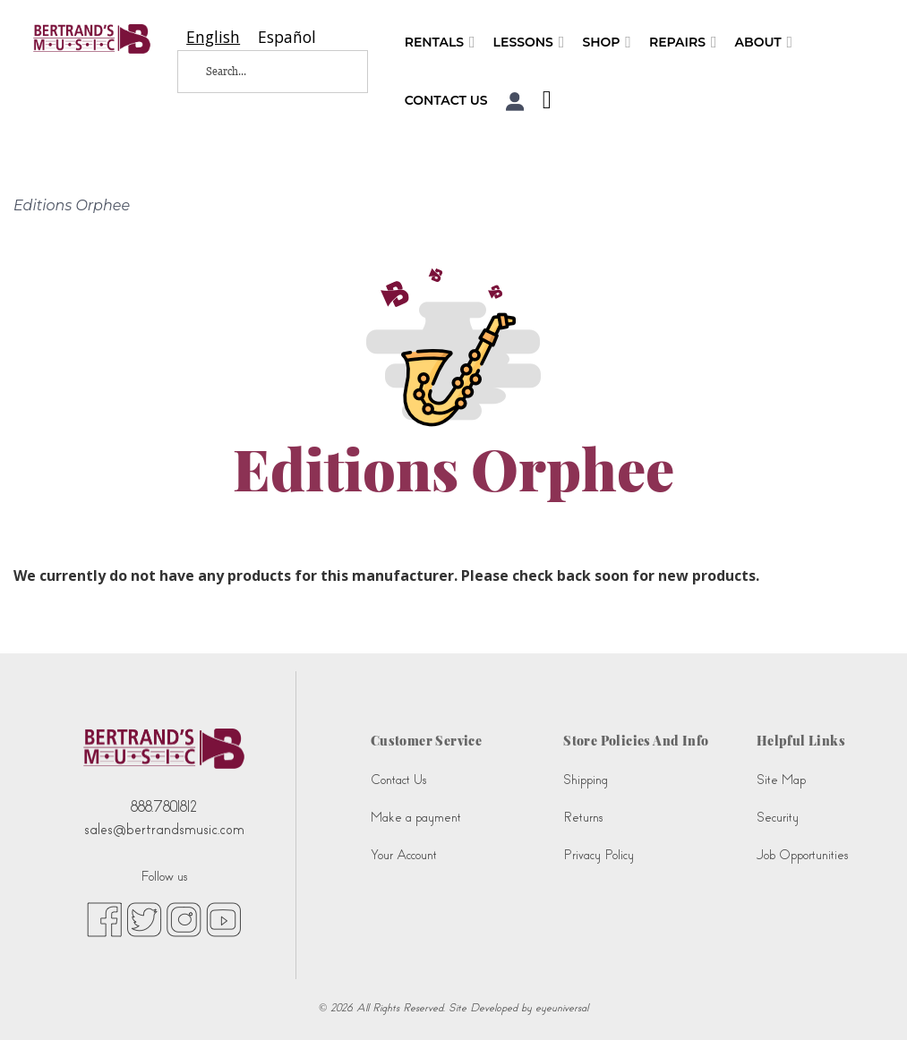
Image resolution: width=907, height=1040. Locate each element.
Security (778, 817)
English (213, 37)
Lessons (529, 42)
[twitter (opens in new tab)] (144, 918)
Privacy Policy (598, 855)
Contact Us (446, 100)
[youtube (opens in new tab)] (223, 918)
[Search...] (259, 71)
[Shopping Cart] (543, 102)
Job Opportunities (802, 855)
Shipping (585, 780)
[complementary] (866, 999)
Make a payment (416, 817)
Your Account (404, 855)
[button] (515, 101)
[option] (287, 37)
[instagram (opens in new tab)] (184, 918)
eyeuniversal (561, 1008)
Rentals (440, 42)
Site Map (781, 780)
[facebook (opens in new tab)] (104, 918)
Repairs (683, 42)
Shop (606, 42)
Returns (583, 817)
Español (287, 37)
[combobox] (213, 37)
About (764, 42)
